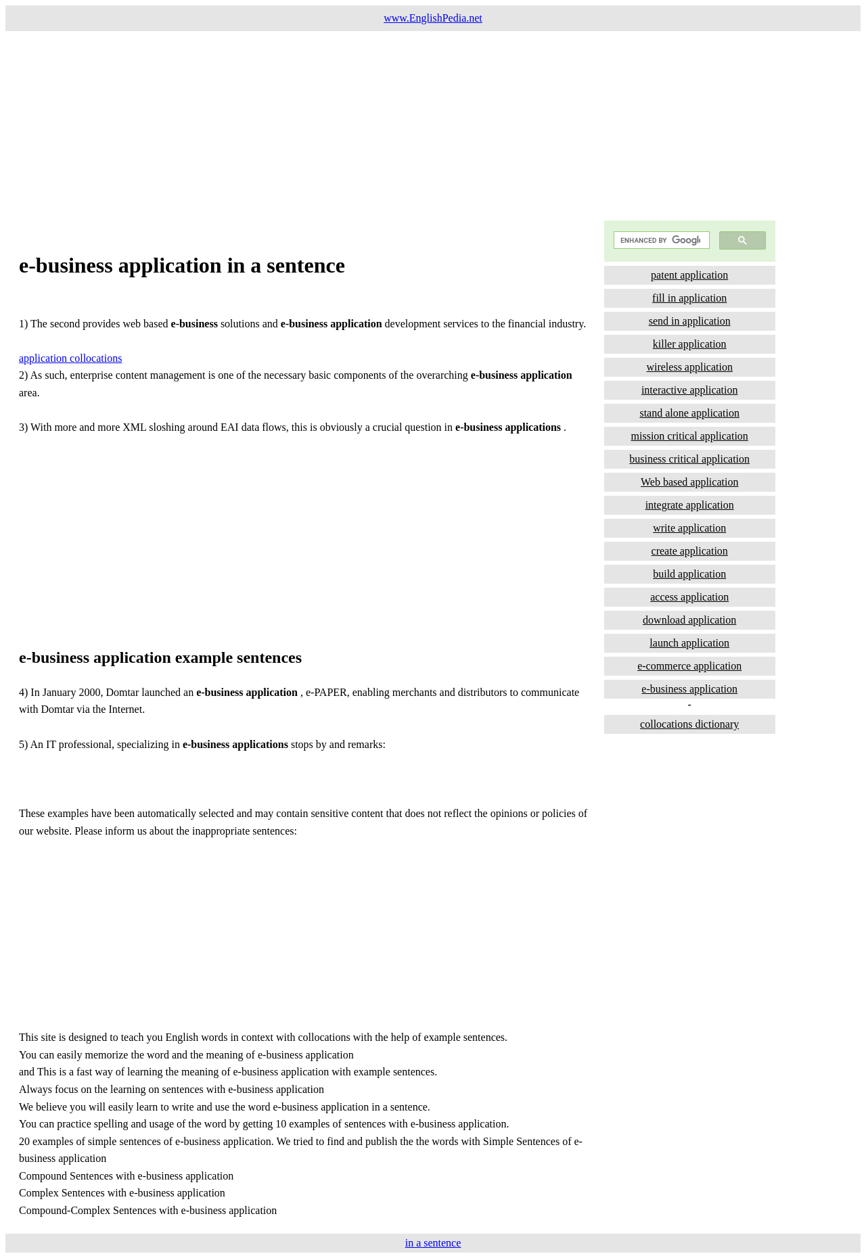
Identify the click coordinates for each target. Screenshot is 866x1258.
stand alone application (689, 413)
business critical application (689, 459)
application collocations (70, 358)
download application (689, 620)
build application (689, 574)
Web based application (689, 482)
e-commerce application (689, 666)
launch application (689, 643)
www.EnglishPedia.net (433, 18)
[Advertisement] (411, 125)
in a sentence (433, 1243)
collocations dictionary (689, 724)
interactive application (689, 390)
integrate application (689, 505)
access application (689, 597)
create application (690, 551)
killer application (690, 344)
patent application (689, 275)
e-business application (689, 689)
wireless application (689, 367)
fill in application (689, 298)
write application (689, 528)
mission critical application (689, 436)
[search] (660, 240)
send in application (690, 321)
